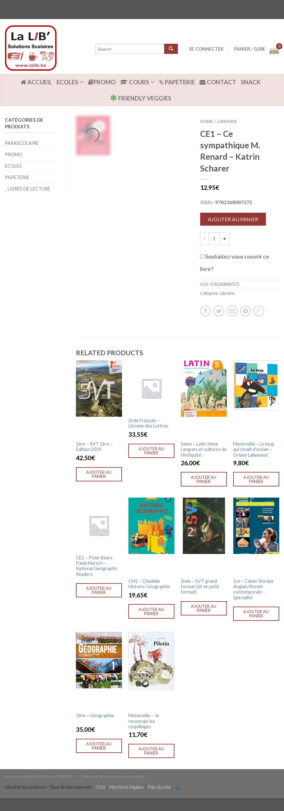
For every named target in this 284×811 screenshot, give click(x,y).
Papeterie (177, 82)
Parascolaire (22, 143)
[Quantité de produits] (214, 238)
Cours (134, 82)
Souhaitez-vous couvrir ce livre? (234, 262)
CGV (100, 787)
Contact (217, 82)
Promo (102, 82)
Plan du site (159, 787)
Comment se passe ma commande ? (113, 777)
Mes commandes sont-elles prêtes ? (40, 777)
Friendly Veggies (140, 98)
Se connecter (206, 49)
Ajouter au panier (233, 219)
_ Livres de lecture (27, 188)
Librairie (227, 121)
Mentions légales (126, 787)
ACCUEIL (36, 82)
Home (206, 121)
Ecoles (67, 82)
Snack (250, 82)
